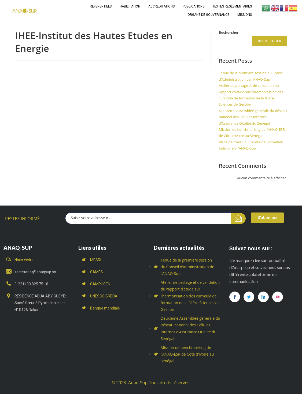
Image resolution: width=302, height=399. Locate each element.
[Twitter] (249, 297)
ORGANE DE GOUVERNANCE (208, 15)
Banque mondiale (105, 308)
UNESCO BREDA (103, 296)
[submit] (238, 218)
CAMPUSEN (100, 284)
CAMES (96, 272)
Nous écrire (24, 260)
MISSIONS (244, 15)
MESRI (95, 260)
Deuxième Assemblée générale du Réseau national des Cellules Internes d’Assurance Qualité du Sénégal (253, 117)
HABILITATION (130, 6)
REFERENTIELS (101, 6)
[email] (148, 218)
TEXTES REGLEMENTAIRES (232, 6)
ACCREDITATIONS (161, 6)
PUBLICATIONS (193, 6)
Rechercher (229, 32)
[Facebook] (234, 297)
